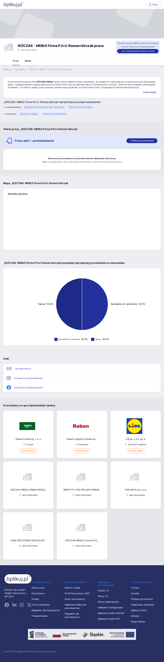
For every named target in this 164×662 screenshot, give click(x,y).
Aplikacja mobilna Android (111, 613)
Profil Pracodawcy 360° (77, 593)
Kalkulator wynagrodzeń (110, 607)
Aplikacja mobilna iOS (109, 618)
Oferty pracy (38, 587)
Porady (35, 599)
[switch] (141, 140)
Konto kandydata (41, 604)
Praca (16, 61)
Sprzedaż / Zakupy (29, 114)
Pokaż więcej (149, 92)
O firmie (135, 587)
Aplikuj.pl (7, 69)
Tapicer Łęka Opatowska (80, 107)
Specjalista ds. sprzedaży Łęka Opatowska (44, 107)
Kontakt (135, 593)
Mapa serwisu (138, 621)
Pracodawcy (20, 69)
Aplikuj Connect (139, 610)
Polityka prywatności (142, 599)
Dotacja (135, 616)
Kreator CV (103, 590)
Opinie (28, 61)
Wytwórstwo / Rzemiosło (54, 114)
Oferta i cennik (72, 587)
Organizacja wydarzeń (142, 604)
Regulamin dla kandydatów (46, 610)
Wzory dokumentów (108, 601)
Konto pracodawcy (75, 599)
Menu (153, 4)
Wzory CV (103, 596)
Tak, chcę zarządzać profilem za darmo (138, 51)
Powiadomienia (39, 616)
